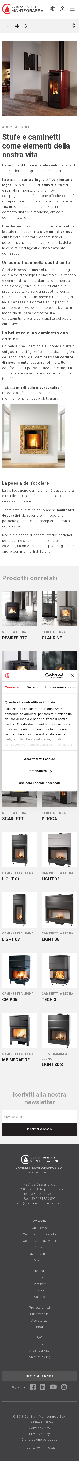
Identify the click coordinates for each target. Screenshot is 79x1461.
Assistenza (39, 1320)
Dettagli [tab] (32, 687)
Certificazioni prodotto (39, 1234)
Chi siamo (39, 1228)
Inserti (39, 1290)
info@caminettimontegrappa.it (39, 1203)
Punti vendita (39, 1314)
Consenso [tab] (12, 687)
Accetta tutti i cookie (39, 759)
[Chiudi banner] (72, 675)
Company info (39, 1428)
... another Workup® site (40, 1448)
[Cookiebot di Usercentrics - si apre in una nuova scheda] (47, 675)
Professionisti (39, 1307)
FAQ (39, 1337)
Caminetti (39, 1284)
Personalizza (40, 771)
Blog (39, 1327)
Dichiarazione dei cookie (40, 1439)
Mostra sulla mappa (39, 1375)
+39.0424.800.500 (42, 1193)
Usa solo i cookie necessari (39, 783)
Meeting (39, 1260)
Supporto (40, 1344)
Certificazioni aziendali (39, 1240)
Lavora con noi (39, 1253)
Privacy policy (39, 1434)
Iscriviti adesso (39, 1129)
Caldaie (39, 1297)
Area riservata (39, 1350)
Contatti (39, 1247)
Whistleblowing (39, 1357)
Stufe (39, 1277)
